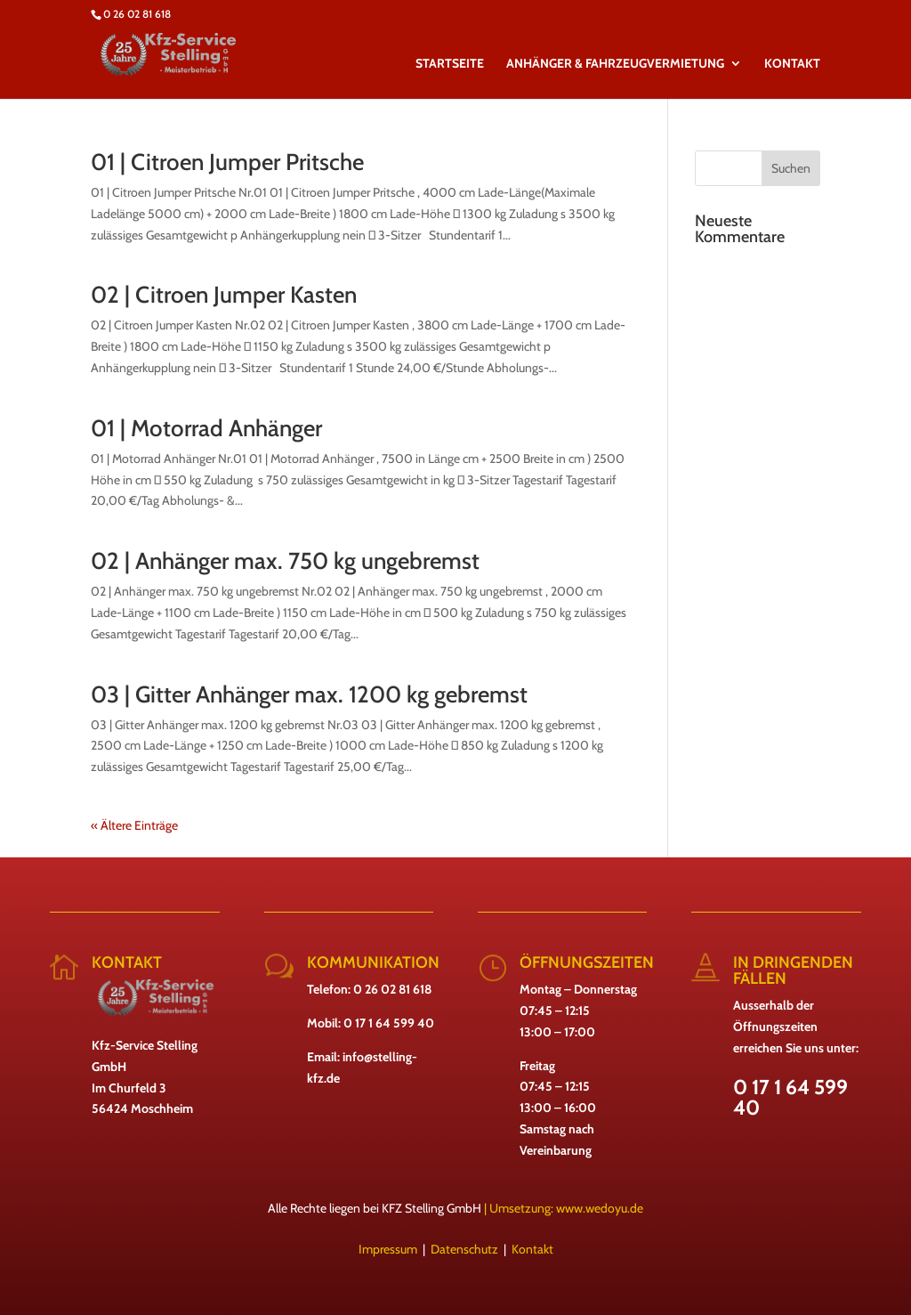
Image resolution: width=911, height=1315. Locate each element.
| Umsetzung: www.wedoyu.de (562, 1208)
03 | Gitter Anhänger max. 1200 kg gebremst (309, 694)
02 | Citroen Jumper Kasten (224, 294)
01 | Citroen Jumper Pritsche (227, 162)
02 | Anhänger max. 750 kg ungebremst (285, 561)
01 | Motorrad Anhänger (206, 428)
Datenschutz (464, 1249)
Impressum (388, 1249)
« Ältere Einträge (134, 825)
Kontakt (532, 1249)
